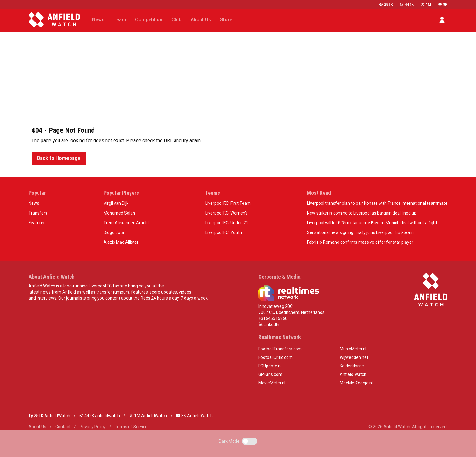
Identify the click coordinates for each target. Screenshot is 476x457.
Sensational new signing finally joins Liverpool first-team (360, 232)
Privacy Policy (93, 426)
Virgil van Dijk (116, 203)
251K (386, 4)
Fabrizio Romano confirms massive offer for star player (360, 242)
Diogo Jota (114, 232)
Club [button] (177, 19)
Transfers (38, 213)
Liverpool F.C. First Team (228, 203)
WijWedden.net (354, 357)
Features (37, 222)
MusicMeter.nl (353, 348)
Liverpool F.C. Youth (223, 232)
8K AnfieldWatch (194, 415)
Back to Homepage (59, 158)
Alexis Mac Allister (121, 242)
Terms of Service (131, 426)
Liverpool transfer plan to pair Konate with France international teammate (377, 203)
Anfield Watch (353, 374)
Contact (62, 426)
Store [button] (226, 19)
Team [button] (120, 19)
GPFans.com (270, 374)
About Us (37, 426)
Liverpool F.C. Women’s (226, 213)
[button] (442, 19)
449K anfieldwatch (99, 415)
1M (426, 4)
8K (442, 4)
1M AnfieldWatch (148, 415)
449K (406, 4)
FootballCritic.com (275, 357)
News (34, 203)
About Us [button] (201, 19)
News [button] (98, 19)
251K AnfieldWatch (49, 415)
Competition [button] (148, 19)
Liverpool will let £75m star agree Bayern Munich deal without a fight (372, 222)
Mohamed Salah (119, 213)
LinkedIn (268, 324)
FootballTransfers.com (280, 348)
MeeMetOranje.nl (356, 382)
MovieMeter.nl (271, 382)
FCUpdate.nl (269, 365)
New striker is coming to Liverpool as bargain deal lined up (361, 213)
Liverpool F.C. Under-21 (226, 222)
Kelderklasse (352, 365)
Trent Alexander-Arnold (126, 222)
